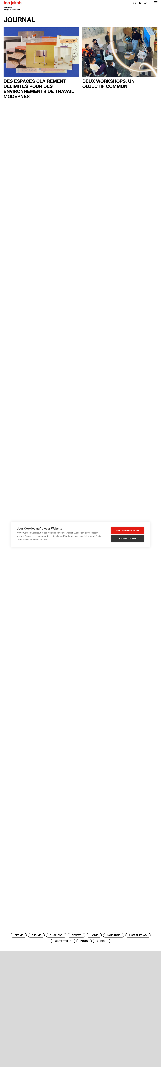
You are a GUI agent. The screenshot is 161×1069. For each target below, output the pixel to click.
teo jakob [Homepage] (13, 3)
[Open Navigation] (155, 2)
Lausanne (113, 935)
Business (56, 935)
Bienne (36, 935)
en (145, 3)
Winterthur (63, 941)
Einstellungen (127, 538)
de (134, 3)
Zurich (101, 941)
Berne (18, 935)
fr (140, 3)
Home (94, 935)
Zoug (84, 941)
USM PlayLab (138, 935)
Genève (76, 935)
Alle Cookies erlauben (127, 531)
